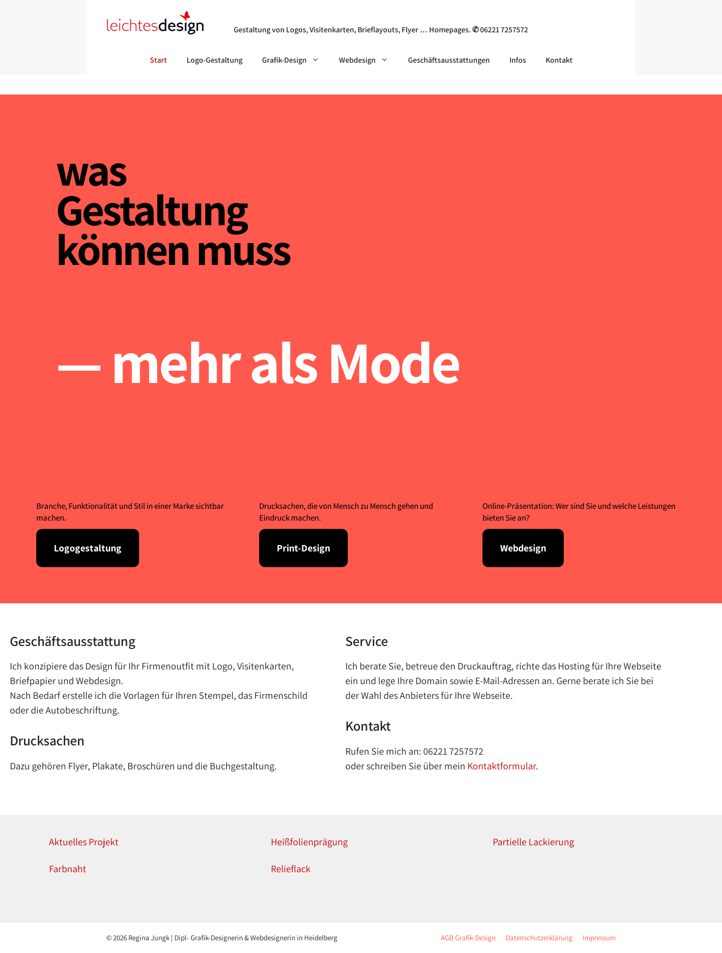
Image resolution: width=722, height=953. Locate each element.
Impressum (599, 937)
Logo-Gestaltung (214, 60)
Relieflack (291, 868)
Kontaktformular (501, 766)
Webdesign (368, 60)
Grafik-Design (295, 60)
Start (158, 60)
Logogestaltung (87, 548)
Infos (517, 60)
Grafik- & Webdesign (283, 16)
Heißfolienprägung (309, 841)
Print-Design (303, 548)
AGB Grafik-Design (468, 937)
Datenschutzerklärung (539, 937)
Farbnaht (67, 868)
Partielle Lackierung (533, 841)
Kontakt (559, 60)
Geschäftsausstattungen (449, 60)
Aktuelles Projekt (84, 841)
